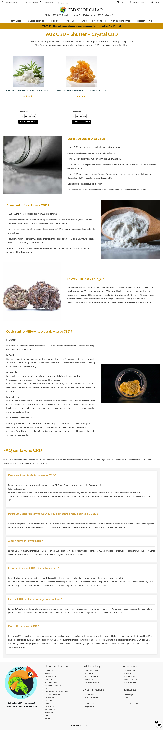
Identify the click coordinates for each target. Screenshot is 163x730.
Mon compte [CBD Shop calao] (129, 695)
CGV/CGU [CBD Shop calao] (128, 673)
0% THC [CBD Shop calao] (48, 718)
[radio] (22, 116)
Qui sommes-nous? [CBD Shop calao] (131, 679)
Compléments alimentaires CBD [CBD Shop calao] (56, 691)
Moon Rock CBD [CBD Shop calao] (51, 682)
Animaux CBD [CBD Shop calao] (50, 709)
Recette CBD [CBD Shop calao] (89, 679)
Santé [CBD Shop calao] (47, 703)
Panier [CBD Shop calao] (157, 2)
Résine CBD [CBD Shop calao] (49, 679)
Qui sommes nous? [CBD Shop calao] (11, 2)
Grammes (23, 111)
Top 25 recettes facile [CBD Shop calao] (91, 704)
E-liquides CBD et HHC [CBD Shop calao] (53, 694)
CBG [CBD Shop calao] (46, 688)
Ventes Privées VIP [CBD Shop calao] (139, 2)
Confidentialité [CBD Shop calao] (129, 676)
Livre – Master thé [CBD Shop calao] (90, 701)
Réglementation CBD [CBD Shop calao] (92, 682)
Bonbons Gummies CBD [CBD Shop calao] (53, 685)
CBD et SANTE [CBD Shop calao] (89, 695)
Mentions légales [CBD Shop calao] (130, 670)
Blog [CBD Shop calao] (122, 2)
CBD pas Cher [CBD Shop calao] (50, 697)
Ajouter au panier (28, 122)
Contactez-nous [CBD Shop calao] (49, 2)
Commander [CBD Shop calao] (128, 701)
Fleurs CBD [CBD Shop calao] (49, 670)
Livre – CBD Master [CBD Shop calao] (91, 698)
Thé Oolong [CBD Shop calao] (49, 700)
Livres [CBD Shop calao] (47, 715)
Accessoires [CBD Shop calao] (49, 712)
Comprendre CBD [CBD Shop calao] (91, 670)
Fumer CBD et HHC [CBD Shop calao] (92, 676)
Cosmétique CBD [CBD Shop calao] (51, 676)
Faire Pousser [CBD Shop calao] (89, 673)
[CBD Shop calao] (2, 2)
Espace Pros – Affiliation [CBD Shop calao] (133, 704)
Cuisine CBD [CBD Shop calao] (49, 706)
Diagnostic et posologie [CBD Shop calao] (30, 2)
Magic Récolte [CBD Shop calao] (89, 707)
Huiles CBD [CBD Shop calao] (49, 673)
